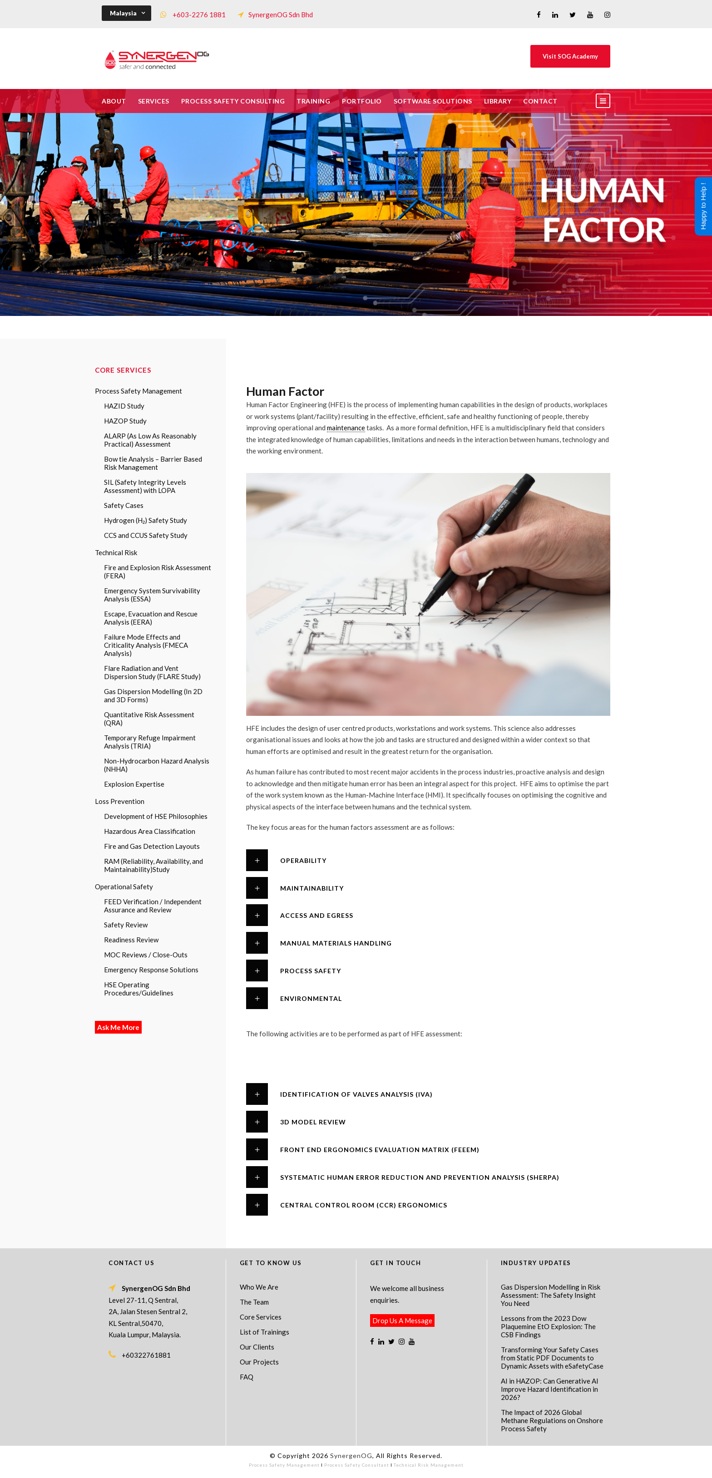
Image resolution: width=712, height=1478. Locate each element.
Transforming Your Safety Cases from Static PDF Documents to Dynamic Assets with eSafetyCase (552, 1357)
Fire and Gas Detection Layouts (152, 846)
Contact (540, 101)
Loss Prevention (119, 801)
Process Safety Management (138, 391)
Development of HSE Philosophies (156, 816)
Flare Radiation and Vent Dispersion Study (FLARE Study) (152, 672)
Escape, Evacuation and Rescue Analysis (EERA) (151, 618)
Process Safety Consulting (233, 101)
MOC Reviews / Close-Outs (146, 955)
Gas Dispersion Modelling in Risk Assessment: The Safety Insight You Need (550, 1295)
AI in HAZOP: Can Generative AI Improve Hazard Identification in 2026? (549, 1389)
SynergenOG (351, 1455)
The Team (254, 1302)
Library (498, 101)
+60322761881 (146, 1355)
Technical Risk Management (429, 1465)
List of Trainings (264, 1332)
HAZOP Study (125, 421)
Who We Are (259, 1287)
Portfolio (362, 101)
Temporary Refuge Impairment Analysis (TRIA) (150, 742)
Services (153, 101)
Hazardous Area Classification (149, 831)
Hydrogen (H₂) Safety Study (145, 520)
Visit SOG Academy (570, 56)
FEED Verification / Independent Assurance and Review (153, 905)
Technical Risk (116, 552)
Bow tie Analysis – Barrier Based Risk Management (153, 463)
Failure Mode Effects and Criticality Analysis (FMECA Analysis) (146, 645)
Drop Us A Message (402, 1320)
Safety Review (126, 925)
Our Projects (259, 1362)
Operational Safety (124, 886)
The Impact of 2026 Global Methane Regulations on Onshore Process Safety (552, 1420)
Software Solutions (433, 101)
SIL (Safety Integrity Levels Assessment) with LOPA (145, 486)
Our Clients (257, 1347)
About (114, 101)
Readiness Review (131, 940)
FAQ (246, 1377)
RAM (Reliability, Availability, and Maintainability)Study (153, 865)
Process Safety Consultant (356, 1465)
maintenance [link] (346, 428)
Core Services (261, 1317)
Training (313, 101)
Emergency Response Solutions (151, 970)
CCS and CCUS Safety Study (146, 535)
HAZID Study (124, 406)
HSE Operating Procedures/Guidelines (138, 988)
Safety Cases (123, 505)
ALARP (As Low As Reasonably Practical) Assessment (150, 440)
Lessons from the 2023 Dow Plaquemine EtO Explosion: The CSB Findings (548, 1326)
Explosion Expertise (134, 784)
